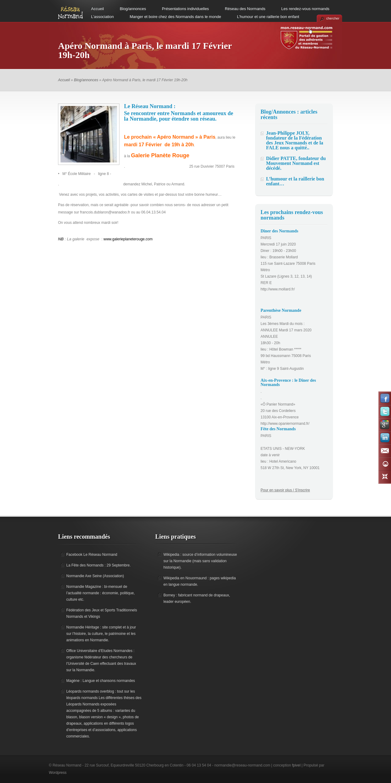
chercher (332, 18)
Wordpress (58, 772)
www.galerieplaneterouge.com (128, 239)
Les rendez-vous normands (305, 8)
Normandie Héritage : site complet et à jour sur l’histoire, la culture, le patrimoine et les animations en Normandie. (101, 633)
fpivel (296, 765)
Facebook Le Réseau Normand (91, 554)
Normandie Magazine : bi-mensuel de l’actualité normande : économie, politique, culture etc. (100, 593)
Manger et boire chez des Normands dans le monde (175, 16)
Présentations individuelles (185, 8)
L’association (102, 16)
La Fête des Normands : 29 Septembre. (98, 565)
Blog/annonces (133, 8)
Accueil (97, 8)
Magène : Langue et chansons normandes (100, 681)
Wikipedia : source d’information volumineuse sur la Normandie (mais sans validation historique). (200, 561)
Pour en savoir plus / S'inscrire (285, 490)
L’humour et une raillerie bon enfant (268, 16)
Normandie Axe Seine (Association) (95, 576)
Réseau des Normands (245, 8)
